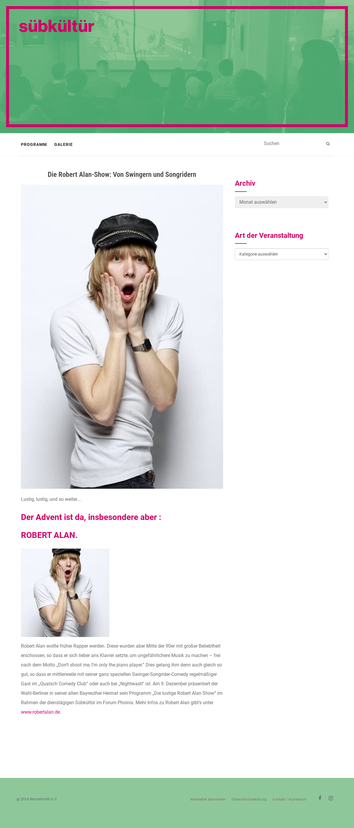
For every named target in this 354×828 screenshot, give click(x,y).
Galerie (63, 144)
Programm (34, 144)
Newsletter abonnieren (208, 799)
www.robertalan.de (40, 712)
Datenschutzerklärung (249, 799)
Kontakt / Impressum (290, 799)
